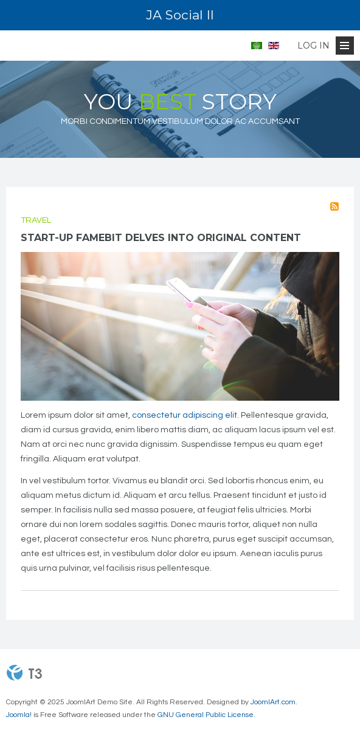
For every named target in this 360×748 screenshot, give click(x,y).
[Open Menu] (345, 45)
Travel (36, 220)
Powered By (24, 673)
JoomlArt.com (273, 702)
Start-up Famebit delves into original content (161, 237)
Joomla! (19, 715)
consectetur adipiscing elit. (185, 415)
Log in (313, 45)
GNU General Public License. (206, 715)
